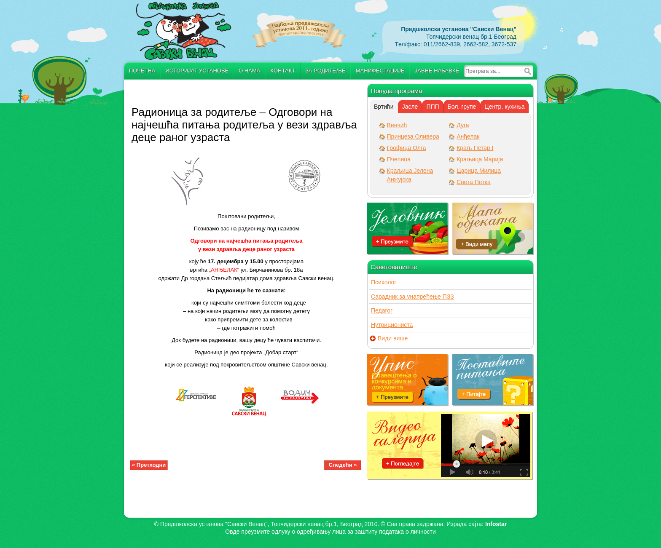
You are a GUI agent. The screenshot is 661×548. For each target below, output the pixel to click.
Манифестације (380, 70)
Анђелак (468, 136)
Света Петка (474, 182)
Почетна (142, 70)
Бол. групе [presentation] (462, 106)
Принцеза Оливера (413, 136)
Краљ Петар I (475, 147)
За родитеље (325, 70)
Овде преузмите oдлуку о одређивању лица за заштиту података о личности (330, 531)
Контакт (283, 70)
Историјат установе (197, 70)
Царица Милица (479, 170)
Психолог (383, 282)
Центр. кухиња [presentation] (504, 106)
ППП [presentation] (432, 106)
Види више (393, 338)
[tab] (384, 106)
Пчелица (399, 159)
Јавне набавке (437, 70)
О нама (249, 70)
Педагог (381, 310)
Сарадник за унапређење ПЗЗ (412, 296)
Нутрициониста (392, 324)
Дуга (463, 125)
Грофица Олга (406, 147)
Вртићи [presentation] (384, 106)
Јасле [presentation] (410, 106)
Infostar (496, 524)
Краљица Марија (480, 159)
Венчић (397, 125)
